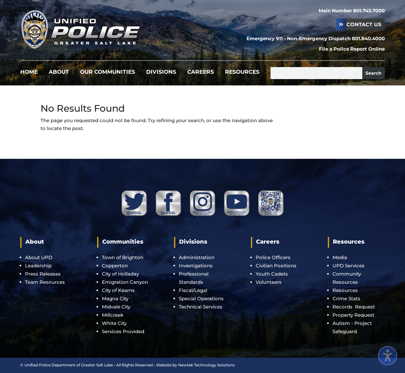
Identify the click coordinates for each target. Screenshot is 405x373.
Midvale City (116, 307)
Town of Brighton (122, 257)
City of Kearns (118, 290)
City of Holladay (120, 274)
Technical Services (200, 307)
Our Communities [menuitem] (107, 72)
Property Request (353, 315)
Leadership (38, 266)
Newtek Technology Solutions (206, 365)
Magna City (115, 298)
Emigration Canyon (125, 282)
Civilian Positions (276, 266)
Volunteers (269, 282)
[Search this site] (316, 73)
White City (114, 323)
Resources (345, 290)
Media (340, 257)
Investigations (196, 266)
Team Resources (45, 282)
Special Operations (201, 298)
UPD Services (348, 266)
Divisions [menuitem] (161, 72)
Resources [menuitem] (242, 72)
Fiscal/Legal (193, 290)
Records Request (354, 307)
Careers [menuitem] (200, 72)
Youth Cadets (272, 274)
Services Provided (123, 331)
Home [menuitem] (29, 72)
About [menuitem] (59, 72)
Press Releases (43, 274)
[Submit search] (373, 73)
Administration (197, 257)
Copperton (115, 266)
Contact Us (363, 25)
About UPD (38, 257)
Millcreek (113, 315)
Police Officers (273, 257)
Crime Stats (346, 298)
